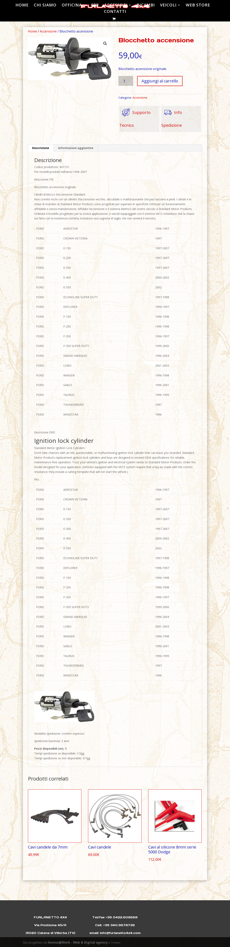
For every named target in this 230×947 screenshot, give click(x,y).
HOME (22, 6)
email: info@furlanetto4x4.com (115, 933)
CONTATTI (115, 12)
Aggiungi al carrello (160, 81)
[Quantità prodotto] (125, 81)
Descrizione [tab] (40, 148)
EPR (95, 6)
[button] (105, 43)
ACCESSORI (115, 6)
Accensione (48, 31)
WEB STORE (198, 6)
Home (32, 31)
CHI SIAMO (45, 6)
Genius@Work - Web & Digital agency (78, 942)
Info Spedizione (171, 117)
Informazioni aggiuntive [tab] (75, 148)
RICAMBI (146, 6)
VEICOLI (168, 6)
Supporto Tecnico (135, 117)
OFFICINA (72, 6)
